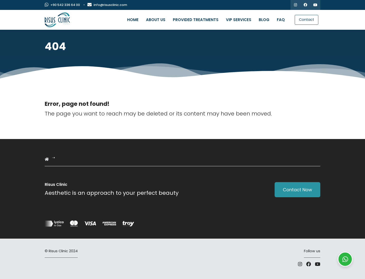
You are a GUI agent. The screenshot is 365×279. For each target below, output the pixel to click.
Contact (306, 19)
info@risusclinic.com (107, 5)
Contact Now (297, 190)
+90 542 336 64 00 (62, 5)
